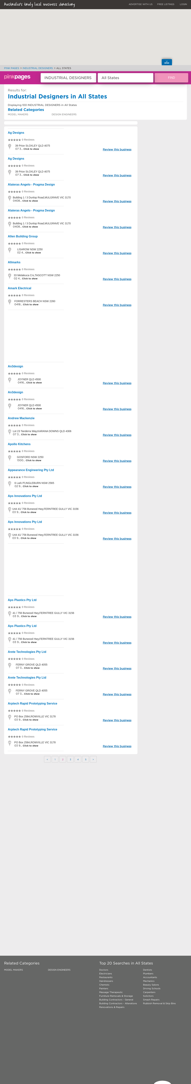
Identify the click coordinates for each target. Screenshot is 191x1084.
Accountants (150, 977)
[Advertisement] (71, 336)
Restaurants (105, 977)
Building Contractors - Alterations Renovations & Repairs (118, 1005)
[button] (103, 20)
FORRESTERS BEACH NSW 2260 (34, 301)
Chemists (104, 984)
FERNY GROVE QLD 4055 (31, 664)
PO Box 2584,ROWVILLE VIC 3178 (35, 716)
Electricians (105, 973)
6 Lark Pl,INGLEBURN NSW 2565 (34, 482)
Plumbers (148, 973)
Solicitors (148, 996)
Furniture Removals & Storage (116, 996)
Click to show (31, 149)
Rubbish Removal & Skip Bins (159, 1003)
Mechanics (148, 981)
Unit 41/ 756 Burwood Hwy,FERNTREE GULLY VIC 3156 (45, 508)
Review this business (117, 149)
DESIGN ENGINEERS (64, 114)
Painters (103, 988)
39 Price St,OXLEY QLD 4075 (32, 145)
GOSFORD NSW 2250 (30, 457)
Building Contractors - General (116, 999)
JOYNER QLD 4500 (29, 379)
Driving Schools (151, 988)
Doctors (103, 970)
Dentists (147, 970)
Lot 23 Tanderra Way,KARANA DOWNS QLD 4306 (42, 431)
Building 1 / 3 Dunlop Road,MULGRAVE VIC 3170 (42, 197)
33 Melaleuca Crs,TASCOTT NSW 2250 (37, 275)
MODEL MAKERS (18, 114)
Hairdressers (106, 981)
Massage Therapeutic (111, 992)
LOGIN (183, 4)
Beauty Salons (151, 984)
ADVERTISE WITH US (141, 4)
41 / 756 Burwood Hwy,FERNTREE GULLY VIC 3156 (43, 612)
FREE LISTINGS (165, 4)
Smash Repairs (151, 999)
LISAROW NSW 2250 (30, 249)
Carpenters (149, 992)
